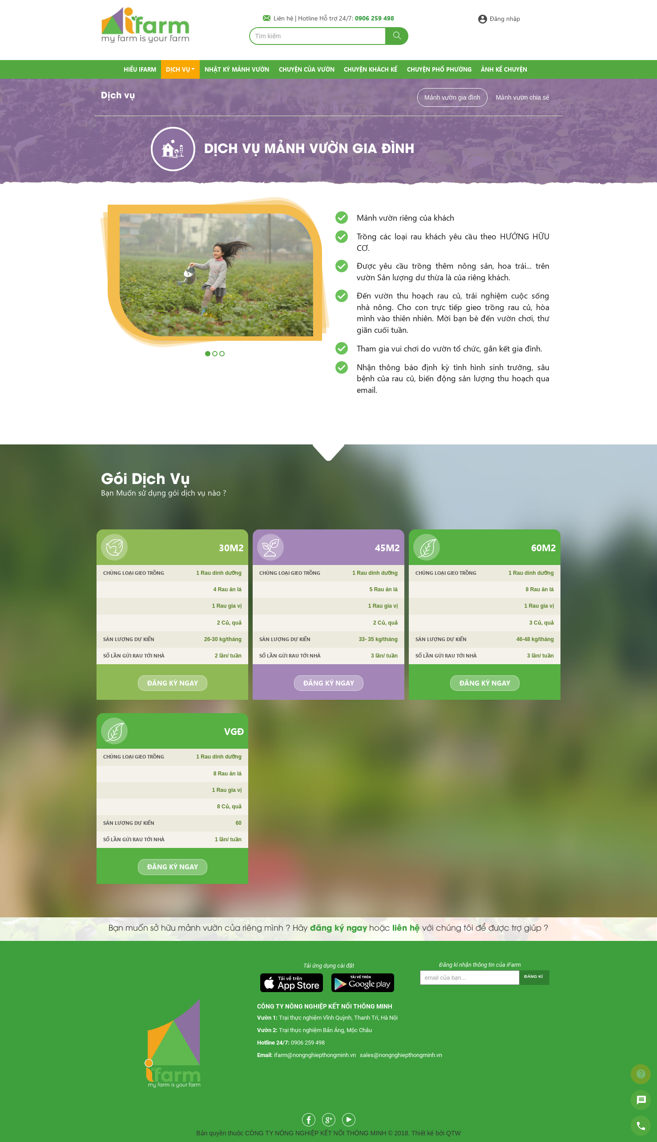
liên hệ (406, 927)
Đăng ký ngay (172, 682)
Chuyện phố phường (439, 69)
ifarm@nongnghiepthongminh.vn (315, 1055)
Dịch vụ (178, 69)
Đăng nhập (505, 18)
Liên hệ (284, 18)
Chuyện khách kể (370, 69)
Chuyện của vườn (307, 69)
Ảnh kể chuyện (504, 69)
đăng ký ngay (338, 927)
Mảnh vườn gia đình (452, 97)
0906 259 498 (308, 1042)
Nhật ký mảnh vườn (237, 69)
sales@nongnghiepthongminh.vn (401, 1055)
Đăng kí (533, 976)
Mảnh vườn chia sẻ (522, 97)
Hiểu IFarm (140, 69)
